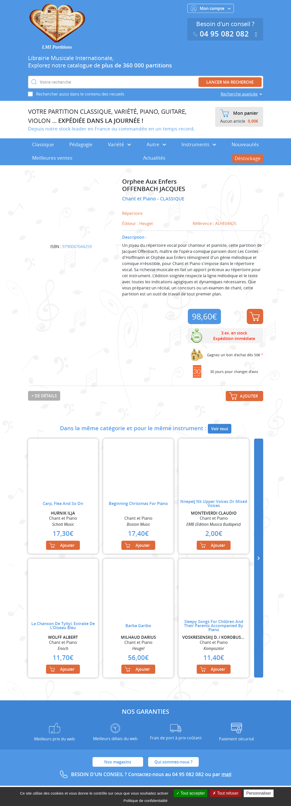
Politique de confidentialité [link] (145, 800)
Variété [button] (119, 144)
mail (226, 774)
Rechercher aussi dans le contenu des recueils (80, 94)
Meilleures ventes (52, 158)
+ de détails (44, 396)
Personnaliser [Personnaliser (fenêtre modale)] (258, 793)
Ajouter (255, 316)
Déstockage (248, 158)
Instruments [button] (199, 144)
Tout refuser (225, 793)
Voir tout (219, 429)
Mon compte (211, 8)
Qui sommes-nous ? (173, 762)
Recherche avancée (239, 94)
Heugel (146, 223)
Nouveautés (245, 144)
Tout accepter (190, 793)
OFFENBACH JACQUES (153, 189)
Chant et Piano (139, 198)
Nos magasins (117, 762)
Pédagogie (81, 144)
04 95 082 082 (222, 34)
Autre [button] (156, 144)
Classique (43, 144)
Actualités (154, 158)
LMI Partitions (57, 47)
